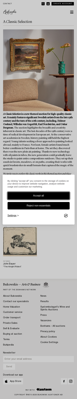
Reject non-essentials (38, 205)
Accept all (38, 195)
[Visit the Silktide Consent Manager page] (66, 215)
